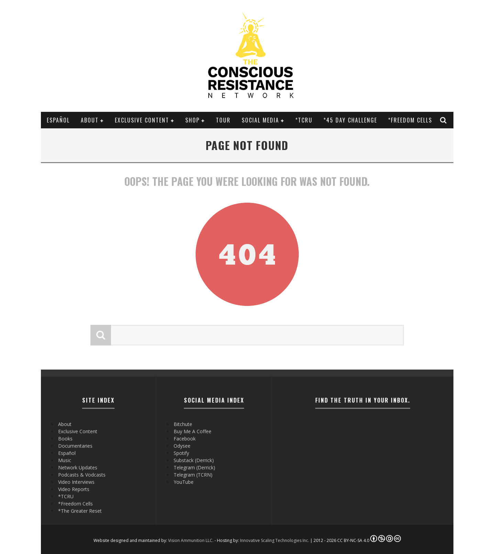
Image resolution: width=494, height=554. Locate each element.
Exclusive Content (142, 120)
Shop (192, 120)
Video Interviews (76, 482)
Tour (223, 120)
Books (65, 438)
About (90, 120)
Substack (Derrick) (194, 460)
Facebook (185, 438)
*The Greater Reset (80, 511)
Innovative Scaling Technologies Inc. (274, 540)
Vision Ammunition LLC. (190, 540)
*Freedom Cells (410, 120)
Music (64, 460)
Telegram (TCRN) (193, 474)
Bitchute (183, 424)
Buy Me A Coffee (192, 431)
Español (58, 120)
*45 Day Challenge (350, 120)
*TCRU (303, 120)
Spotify (181, 453)
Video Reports (73, 489)
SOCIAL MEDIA (260, 120)
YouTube (184, 482)
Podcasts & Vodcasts (82, 474)
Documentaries (75, 446)
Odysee (182, 446)
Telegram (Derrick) (194, 467)
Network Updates (77, 467)
